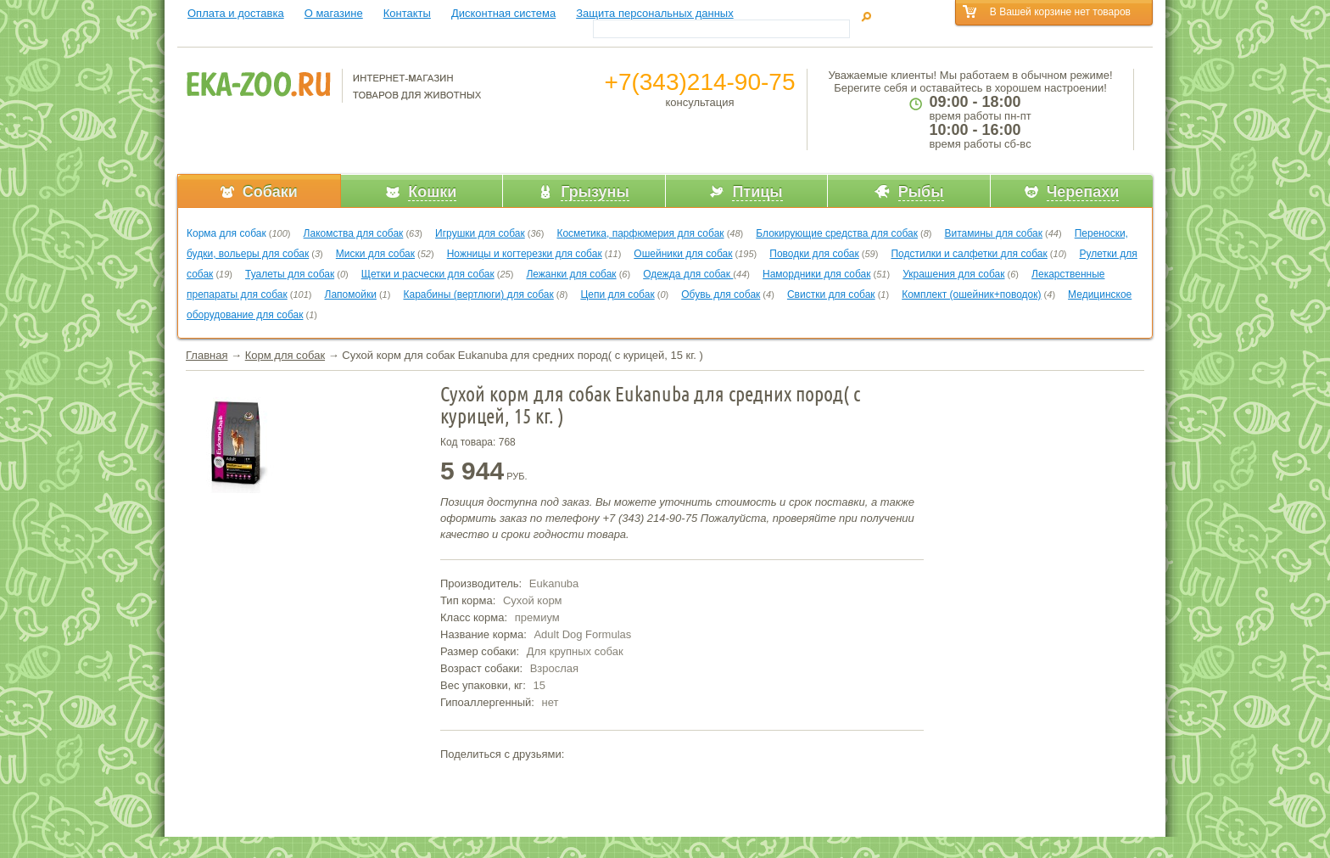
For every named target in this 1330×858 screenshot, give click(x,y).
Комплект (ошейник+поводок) (971, 294)
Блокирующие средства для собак (837, 233)
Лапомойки (351, 294)
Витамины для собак (993, 233)
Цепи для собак (617, 294)
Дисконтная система (503, 13)
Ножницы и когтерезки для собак (524, 254)
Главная (206, 355)
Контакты (407, 13)
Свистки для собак (831, 294)
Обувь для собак (720, 294)
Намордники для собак (816, 274)
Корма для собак (226, 233)
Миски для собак (375, 254)
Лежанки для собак (571, 274)
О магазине (334, 13)
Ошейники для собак (683, 254)
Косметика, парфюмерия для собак (640, 233)
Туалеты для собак (289, 274)
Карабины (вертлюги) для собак (478, 294)
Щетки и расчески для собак (428, 274)
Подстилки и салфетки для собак (969, 254)
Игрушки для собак (480, 233)
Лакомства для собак (354, 233)
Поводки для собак (813, 254)
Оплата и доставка (235, 13)
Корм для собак (285, 355)
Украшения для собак (953, 274)
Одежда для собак (688, 274)
